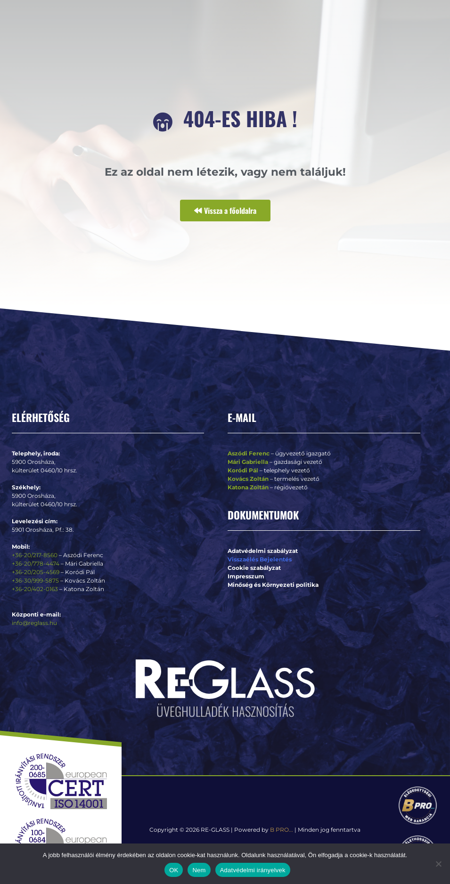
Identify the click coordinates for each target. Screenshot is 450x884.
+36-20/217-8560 (34, 555)
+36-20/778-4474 (36, 563)
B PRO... (281, 829)
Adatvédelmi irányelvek (253, 870)
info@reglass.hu (34, 622)
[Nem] (438, 863)
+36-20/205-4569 (35, 572)
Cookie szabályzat (254, 567)
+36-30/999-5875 (35, 580)
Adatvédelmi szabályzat (263, 550)
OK (173, 870)
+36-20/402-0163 (35, 588)
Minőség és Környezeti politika (273, 584)
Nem (198, 870)
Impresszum (246, 576)
